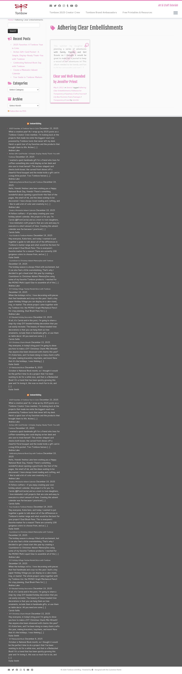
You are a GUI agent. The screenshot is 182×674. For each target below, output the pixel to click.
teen (71, 97)
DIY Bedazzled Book (16, 367)
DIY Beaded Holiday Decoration (21, 317)
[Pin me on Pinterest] (77, 6)
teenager (77, 97)
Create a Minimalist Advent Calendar (22, 210)
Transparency (58, 100)
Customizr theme (115, 670)
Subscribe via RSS (18, 111)
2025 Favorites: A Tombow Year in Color (24, 128)
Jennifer (75, 100)
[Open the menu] (175, 13)
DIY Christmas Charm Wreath (20, 342)
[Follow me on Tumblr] (68, 6)
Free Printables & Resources (137, 12)
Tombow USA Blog (35, 124)
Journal (82, 94)
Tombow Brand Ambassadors (101, 12)
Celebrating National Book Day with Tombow (26, 182)
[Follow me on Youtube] (72, 6)
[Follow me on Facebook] (60, 6)
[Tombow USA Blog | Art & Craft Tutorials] (21, 9)
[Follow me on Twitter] (56, 6)
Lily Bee (56, 97)
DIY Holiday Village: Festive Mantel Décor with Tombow (29, 289)
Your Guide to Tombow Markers (27, 77)
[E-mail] (51, 6)
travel (67, 100)
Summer (64, 97)
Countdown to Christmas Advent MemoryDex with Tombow (31, 261)
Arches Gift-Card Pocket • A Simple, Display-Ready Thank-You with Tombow (27, 55)
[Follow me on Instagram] (65, 6)
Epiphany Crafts (71, 94)
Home (10, 19)
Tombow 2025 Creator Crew (64, 12)
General (69, 87)
